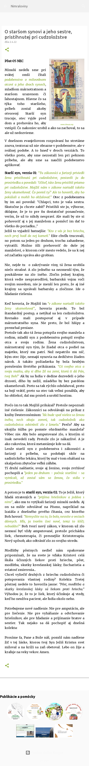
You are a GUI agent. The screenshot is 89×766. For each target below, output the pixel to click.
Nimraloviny (19, 6)
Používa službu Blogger (44, 752)
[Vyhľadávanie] (83, 6)
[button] (7, 49)
